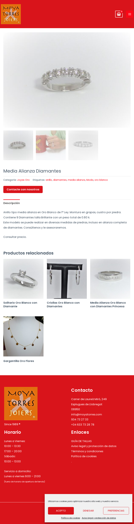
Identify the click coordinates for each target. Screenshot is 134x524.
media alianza (76, 180)
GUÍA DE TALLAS (81, 441)
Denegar (88, 510)
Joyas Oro (23, 180)
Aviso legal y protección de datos (99, 518)
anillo (49, 180)
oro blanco (101, 180)
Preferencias (116, 510)
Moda (89, 180)
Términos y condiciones (87, 451)
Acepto (61, 510)
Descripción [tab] (11, 203)
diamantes (60, 180)
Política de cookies (70, 518)
